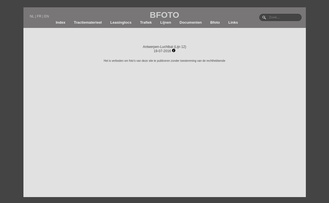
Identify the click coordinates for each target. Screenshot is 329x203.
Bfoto (215, 22)
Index (61, 22)
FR (39, 16)
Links (233, 22)
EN (46, 16)
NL (32, 16)
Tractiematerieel (88, 22)
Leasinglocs (120, 22)
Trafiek (146, 22)
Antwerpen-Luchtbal (158, 47)
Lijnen (165, 22)
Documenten (191, 22)
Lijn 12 (180, 47)
